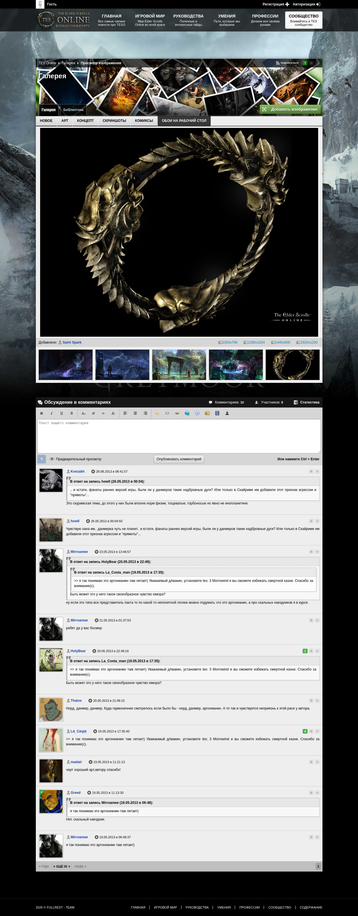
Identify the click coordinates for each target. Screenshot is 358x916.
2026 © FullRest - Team (55, 907)
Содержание (311, 907)
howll (75, 521)
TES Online (47, 63)
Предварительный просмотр (78, 459)
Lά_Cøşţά (79, 731)
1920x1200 (308, 342)
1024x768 (230, 342)
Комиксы (144, 121)
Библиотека (73, 110)
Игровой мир (165, 907)
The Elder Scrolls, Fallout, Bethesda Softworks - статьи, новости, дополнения (64, 20)
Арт (64, 121)
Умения (224, 907)
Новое (46, 121)
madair (76, 762)
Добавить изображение (294, 109)
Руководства (197, 907)
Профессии (249, 907)
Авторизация (304, 4)
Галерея (49, 110)
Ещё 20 (61, 866)
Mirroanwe (79, 552)
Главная (138, 907)
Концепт (85, 121)
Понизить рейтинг (317, 63)
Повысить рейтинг (311, 63)
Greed (76, 793)
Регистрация (273, 4)
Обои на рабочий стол (184, 121)
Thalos (76, 701)
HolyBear (78, 651)
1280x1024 (256, 342)
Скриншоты (114, 121)
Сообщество (279, 907)
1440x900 (282, 342)
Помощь (41, 459)
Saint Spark (71, 342)
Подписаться (289, 63)
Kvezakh (78, 471)
